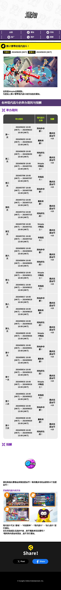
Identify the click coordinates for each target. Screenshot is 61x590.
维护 (30, 37)
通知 (30, 32)
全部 (11, 32)
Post (21, 561)
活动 (50, 32)
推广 (11, 37)
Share (40, 561)
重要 (50, 37)
